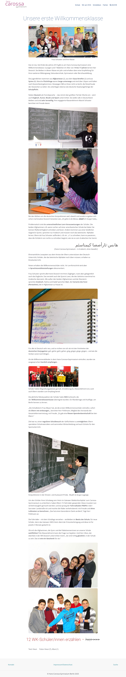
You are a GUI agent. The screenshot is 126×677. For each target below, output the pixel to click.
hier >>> (92, 639)
